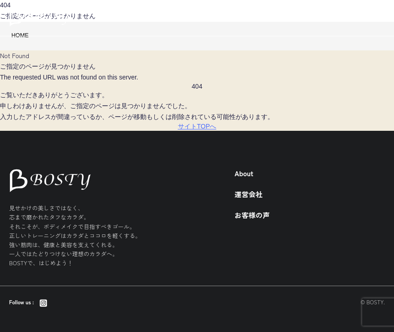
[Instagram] (43, 302)
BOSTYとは (345, 17)
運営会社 (249, 194)
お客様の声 (252, 215)
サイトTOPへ (197, 126)
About (244, 173)
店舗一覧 (307, 17)
